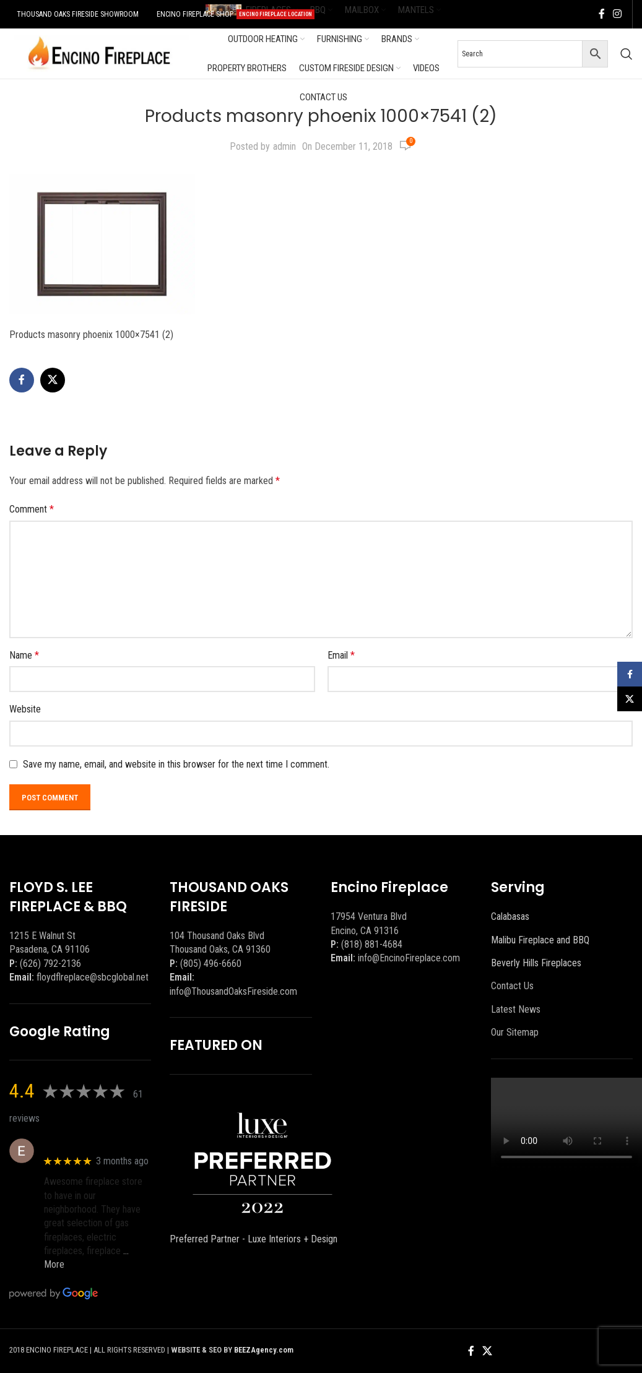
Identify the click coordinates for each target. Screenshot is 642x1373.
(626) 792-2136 (50, 963)
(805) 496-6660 (210, 963)
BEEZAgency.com (263, 1349)
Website (25, 709)
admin (284, 146)
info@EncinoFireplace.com (409, 958)
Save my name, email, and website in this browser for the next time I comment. (176, 764)
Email (341, 655)
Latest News (515, 1009)
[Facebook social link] (601, 14)
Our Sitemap (515, 1032)
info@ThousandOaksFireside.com (233, 991)
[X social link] (52, 380)
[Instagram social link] (617, 14)
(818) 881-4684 (371, 944)
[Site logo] (99, 53)
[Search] (626, 53)
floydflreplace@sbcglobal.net (93, 977)
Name (24, 655)
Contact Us (512, 986)
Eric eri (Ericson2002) (89, 1144)
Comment (31, 509)
